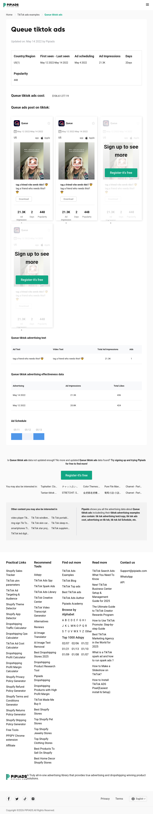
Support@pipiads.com (133, 571)
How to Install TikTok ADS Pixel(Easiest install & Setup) (101, 686)
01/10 (84, 649)
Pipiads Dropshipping (42, 678)
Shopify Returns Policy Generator (16, 712)
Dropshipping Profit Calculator (15, 655)
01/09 (65, 654)
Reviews (39, 627)
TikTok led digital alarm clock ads (21, 533)
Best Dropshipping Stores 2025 (45, 654)
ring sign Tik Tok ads (21, 523)
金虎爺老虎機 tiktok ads (93, 492)
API (122, 582)
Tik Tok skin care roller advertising (41, 523)
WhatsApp (126, 576)
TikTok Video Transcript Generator (42, 611)
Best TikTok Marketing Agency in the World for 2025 (103, 640)
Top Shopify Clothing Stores (43, 741)
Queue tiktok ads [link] (53, 14)
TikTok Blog (69, 580)
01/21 (65, 649)
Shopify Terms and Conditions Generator (17, 700)
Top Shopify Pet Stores (43, 721)
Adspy (37, 574)
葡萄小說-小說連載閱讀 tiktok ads (115, 492)
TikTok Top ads (71, 586)
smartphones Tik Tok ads (21, 528)
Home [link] (9, 14)
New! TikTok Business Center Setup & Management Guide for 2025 (102, 593)
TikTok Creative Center (43, 599)
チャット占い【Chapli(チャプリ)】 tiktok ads (72, 486)
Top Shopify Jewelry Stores (43, 731)
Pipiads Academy (72, 603)
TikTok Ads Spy (43, 580)
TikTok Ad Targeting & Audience (13, 594)
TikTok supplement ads (61, 528)
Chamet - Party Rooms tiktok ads (136, 486)
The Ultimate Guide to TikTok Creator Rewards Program (103, 610)
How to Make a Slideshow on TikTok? (101, 670)
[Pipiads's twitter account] (17, 799)
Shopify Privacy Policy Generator (16, 679)
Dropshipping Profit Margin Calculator (14, 667)
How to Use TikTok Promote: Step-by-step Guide (103, 624)
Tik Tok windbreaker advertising (41, 517)
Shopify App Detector (13, 616)
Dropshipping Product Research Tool (44, 666)
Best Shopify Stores (41, 711)
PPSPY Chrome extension (15, 737)
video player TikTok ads (21, 517)
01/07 (84, 654)
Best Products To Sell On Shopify (44, 750)
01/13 (75, 649)
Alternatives (41, 621)
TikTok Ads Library (45, 592)
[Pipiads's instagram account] (33, 799)
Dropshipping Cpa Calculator (16, 635)
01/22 (84, 643)
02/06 (75, 643)
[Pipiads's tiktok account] (25, 799)
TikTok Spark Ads (44, 586)
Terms (119, 798)
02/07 (65, 643)
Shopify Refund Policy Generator (16, 688)
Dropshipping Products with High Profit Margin (45, 690)
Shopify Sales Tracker (14, 573)
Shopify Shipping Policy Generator (16, 722)
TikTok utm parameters (13, 582)
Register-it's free (121, 172)
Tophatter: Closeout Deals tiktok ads (51, 486)
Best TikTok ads (71, 592)
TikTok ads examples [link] (28, 14)
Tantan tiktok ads (50, 492)
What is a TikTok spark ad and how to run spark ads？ (103, 656)
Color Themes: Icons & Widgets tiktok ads (93, 486)
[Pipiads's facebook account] (8, 799)
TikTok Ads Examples (68, 573)
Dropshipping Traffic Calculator (16, 626)
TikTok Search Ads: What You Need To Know (103, 575)
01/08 (75, 654)
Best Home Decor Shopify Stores (44, 760)
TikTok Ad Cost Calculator (15, 645)
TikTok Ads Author (73, 598)
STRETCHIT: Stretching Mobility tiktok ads (72, 492)
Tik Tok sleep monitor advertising (61, 523)
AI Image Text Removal (42, 644)
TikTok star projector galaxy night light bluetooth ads (41, 528)
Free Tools (12, 730)
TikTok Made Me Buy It (44, 701)
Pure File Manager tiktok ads (115, 486)
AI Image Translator (40, 635)
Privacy (105, 798)
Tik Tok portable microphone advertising (61, 517)
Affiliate (10, 745)
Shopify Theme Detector (15, 606)
